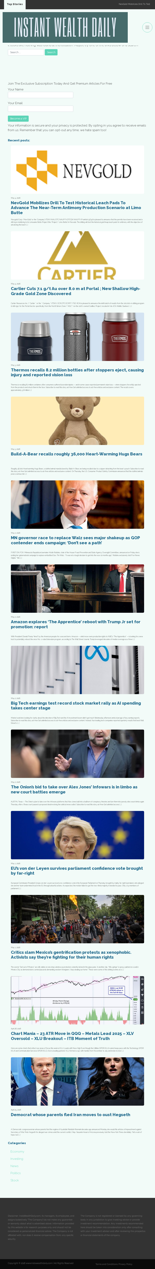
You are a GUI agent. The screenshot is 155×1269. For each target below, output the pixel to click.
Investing (16, 1159)
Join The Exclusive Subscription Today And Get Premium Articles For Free (60, 83)
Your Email (40, 106)
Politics (15, 1173)
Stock (14, 1180)
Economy (17, 1151)
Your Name (40, 93)
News (14, 1166)
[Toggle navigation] (147, 27)
